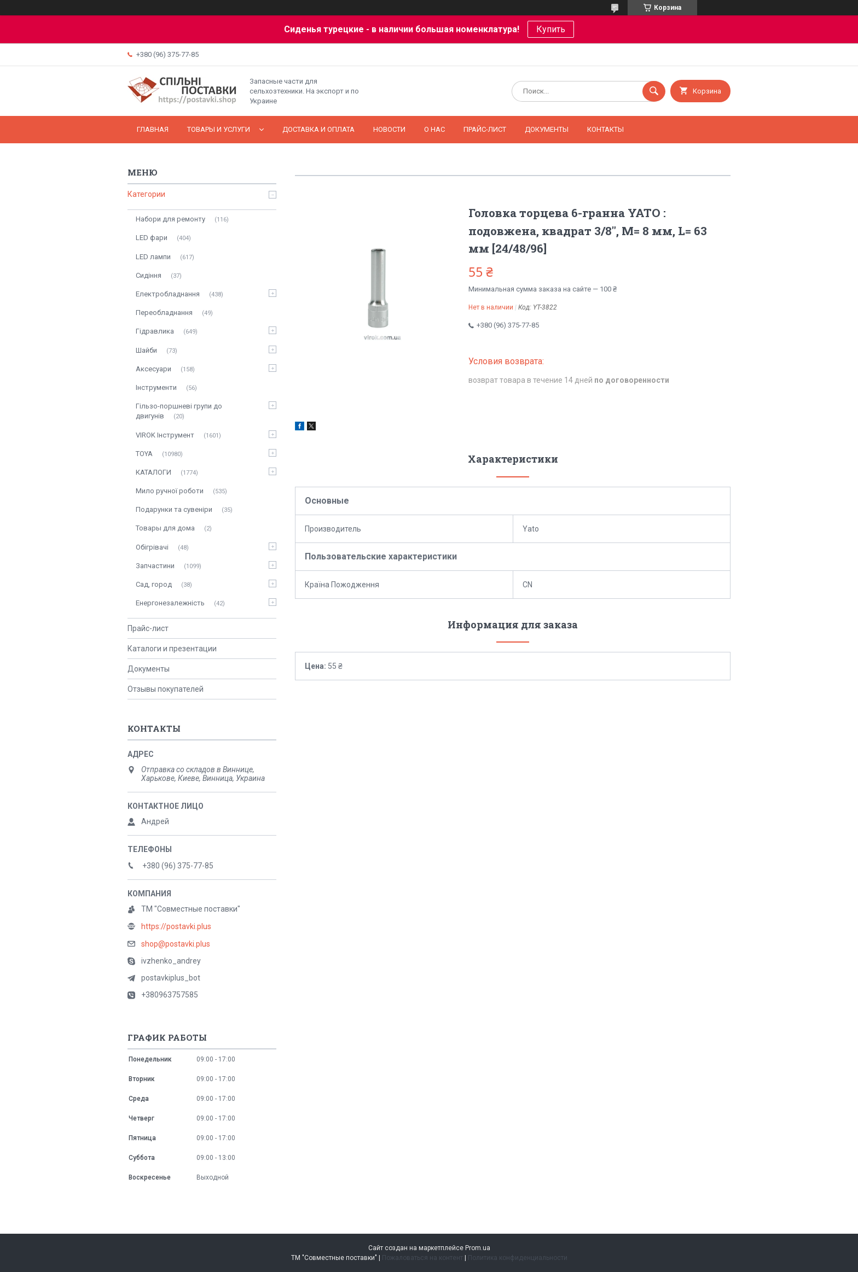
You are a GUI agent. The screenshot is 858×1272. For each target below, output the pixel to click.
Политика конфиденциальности (517, 1258)
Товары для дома (165, 528)
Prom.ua (477, 1248)
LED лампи (153, 257)
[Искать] (653, 91)
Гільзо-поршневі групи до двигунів (179, 411)
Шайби (146, 350)
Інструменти (156, 387)
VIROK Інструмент (165, 435)
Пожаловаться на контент (422, 1258)
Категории (146, 194)
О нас (434, 129)
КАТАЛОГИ (153, 472)
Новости (389, 129)
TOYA (144, 454)
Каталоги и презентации (172, 648)
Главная (153, 129)
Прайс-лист (484, 129)
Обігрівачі (152, 547)
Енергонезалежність (170, 603)
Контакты (605, 129)
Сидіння (148, 275)
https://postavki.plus (176, 926)
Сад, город (154, 584)
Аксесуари (153, 369)
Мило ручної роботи (170, 491)
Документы (547, 129)
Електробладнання (168, 294)
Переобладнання (164, 312)
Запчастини (155, 566)
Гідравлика (155, 331)
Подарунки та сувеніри (174, 509)
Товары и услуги (218, 129)
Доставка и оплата (318, 129)
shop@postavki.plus (175, 944)
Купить (550, 29)
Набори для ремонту (170, 219)
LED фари (151, 238)
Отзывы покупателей (165, 689)
